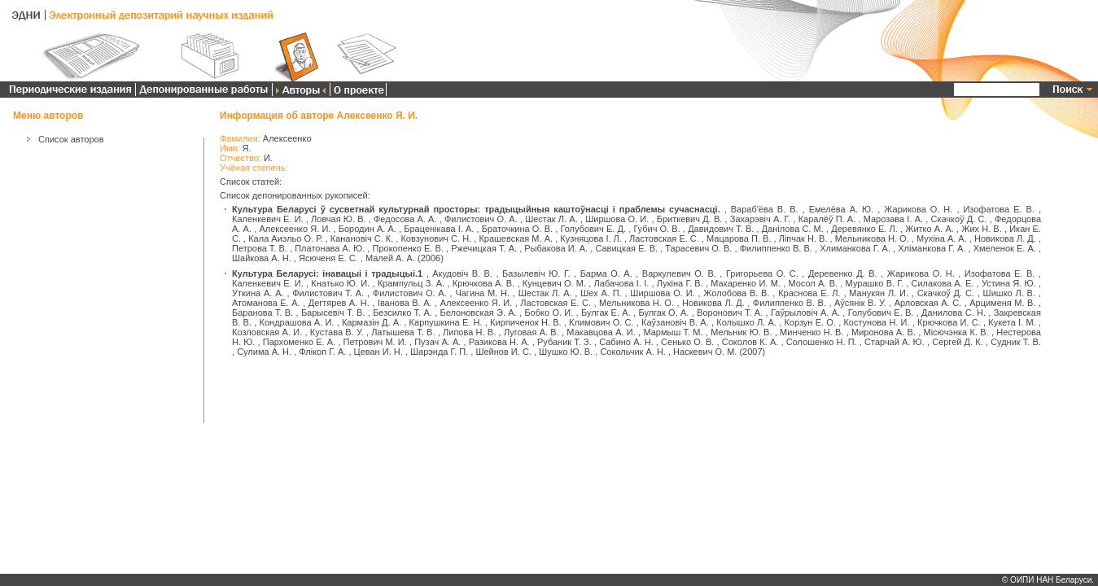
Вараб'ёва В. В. (764, 209)
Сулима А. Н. (264, 351)
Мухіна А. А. (941, 238)
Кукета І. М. (1011, 322)
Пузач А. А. (437, 342)
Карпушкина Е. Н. (446, 322)
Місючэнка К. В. (956, 332)
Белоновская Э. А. (478, 312)
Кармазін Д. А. (371, 322)
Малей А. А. (390, 258)
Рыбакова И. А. (556, 248)
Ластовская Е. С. (664, 238)
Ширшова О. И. (617, 219)
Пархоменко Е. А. (299, 342)
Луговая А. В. (531, 332)
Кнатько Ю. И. (340, 283)
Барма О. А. (606, 273)
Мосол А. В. (813, 283)
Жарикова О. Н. (918, 209)
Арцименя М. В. (1002, 303)
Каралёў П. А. (827, 219)
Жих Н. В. (981, 229)
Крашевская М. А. (516, 238)
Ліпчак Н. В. (803, 238)
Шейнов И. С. (503, 351)
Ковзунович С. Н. (435, 238)
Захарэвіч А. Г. (760, 219)
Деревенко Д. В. (842, 273)
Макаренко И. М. (746, 283)
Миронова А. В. (883, 332)
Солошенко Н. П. (821, 342)
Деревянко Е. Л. (864, 229)
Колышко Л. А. (746, 322)
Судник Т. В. (1016, 342)
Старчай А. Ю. (894, 342)
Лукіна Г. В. (680, 283)
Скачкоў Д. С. (958, 219)
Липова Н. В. (469, 332)
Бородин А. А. (367, 229)
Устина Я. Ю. (1009, 283)
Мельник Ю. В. (741, 332)
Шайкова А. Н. (261, 258)
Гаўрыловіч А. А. (805, 312)
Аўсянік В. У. (860, 303)
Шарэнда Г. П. (439, 351)
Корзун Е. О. (809, 322)
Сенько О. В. (687, 342)
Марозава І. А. (893, 219)
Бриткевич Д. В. (690, 219)
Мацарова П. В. (738, 238)
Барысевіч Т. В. (333, 312)
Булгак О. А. (663, 312)
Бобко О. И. (548, 312)
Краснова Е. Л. (809, 293)
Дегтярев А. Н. (339, 303)
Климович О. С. (601, 322)
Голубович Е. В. (881, 312)
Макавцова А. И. (600, 332)
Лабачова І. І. (622, 283)
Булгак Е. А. (606, 312)
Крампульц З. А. (411, 283)
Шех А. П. (600, 293)
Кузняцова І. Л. (591, 238)
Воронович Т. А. (730, 312)
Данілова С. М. (793, 229)
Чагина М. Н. (482, 293)
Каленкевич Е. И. (268, 219)
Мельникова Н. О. (872, 238)
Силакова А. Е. (943, 283)
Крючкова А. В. (483, 283)
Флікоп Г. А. (322, 351)
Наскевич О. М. (705, 351)
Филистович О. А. (481, 219)
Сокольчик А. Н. (632, 351)
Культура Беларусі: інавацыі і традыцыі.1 (327, 273)
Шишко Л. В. (1009, 293)
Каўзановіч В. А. (675, 322)
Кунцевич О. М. (554, 283)
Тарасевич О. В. (698, 248)
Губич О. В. (656, 229)
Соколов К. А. (750, 342)
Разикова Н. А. (499, 342)
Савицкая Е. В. (626, 248)
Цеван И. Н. (378, 351)
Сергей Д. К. (957, 342)
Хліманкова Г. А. (931, 248)
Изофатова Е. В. (999, 209)
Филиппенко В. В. (776, 248)
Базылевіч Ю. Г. (536, 273)
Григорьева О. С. (762, 273)
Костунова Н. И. (876, 322)
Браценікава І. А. (439, 229)
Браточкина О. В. (517, 229)
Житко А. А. (929, 229)
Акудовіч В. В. (462, 273)
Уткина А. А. (258, 293)
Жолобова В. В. (736, 293)
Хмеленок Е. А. (1004, 248)
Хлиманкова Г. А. (855, 248)
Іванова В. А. (405, 303)
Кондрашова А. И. (297, 322)
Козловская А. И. (267, 332)
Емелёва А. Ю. (841, 209)
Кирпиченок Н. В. (525, 322)
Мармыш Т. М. (672, 332)
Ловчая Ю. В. (338, 219)
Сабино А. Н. (626, 342)
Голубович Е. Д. (593, 229)
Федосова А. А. (405, 219)
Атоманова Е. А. (266, 303)
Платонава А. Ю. (330, 248)
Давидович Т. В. (721, 229)
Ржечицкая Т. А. (484, 248)
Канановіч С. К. (362, 238)
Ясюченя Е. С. (328, 258)
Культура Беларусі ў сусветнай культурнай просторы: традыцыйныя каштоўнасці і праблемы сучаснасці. (476, 209)
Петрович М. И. (375, 342)
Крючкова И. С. (949, 322)
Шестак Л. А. (551, 219)
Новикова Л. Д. (1005, 238)
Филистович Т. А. (328, 293)
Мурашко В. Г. (874, 283)
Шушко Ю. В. (566, 351)
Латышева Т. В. (403, 332)
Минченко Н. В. (811, 332)
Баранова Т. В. (262, 312)
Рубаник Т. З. (564, 342)
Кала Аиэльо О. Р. (285, 238)
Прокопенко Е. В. (407, 248)
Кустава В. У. (337, 332)
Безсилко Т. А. (402, 312)
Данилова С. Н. (953, 312)
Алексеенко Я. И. (294, 229)
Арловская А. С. (928, 303)
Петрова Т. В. (259, 248)
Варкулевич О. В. (679, 273)
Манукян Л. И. (878, 293)
